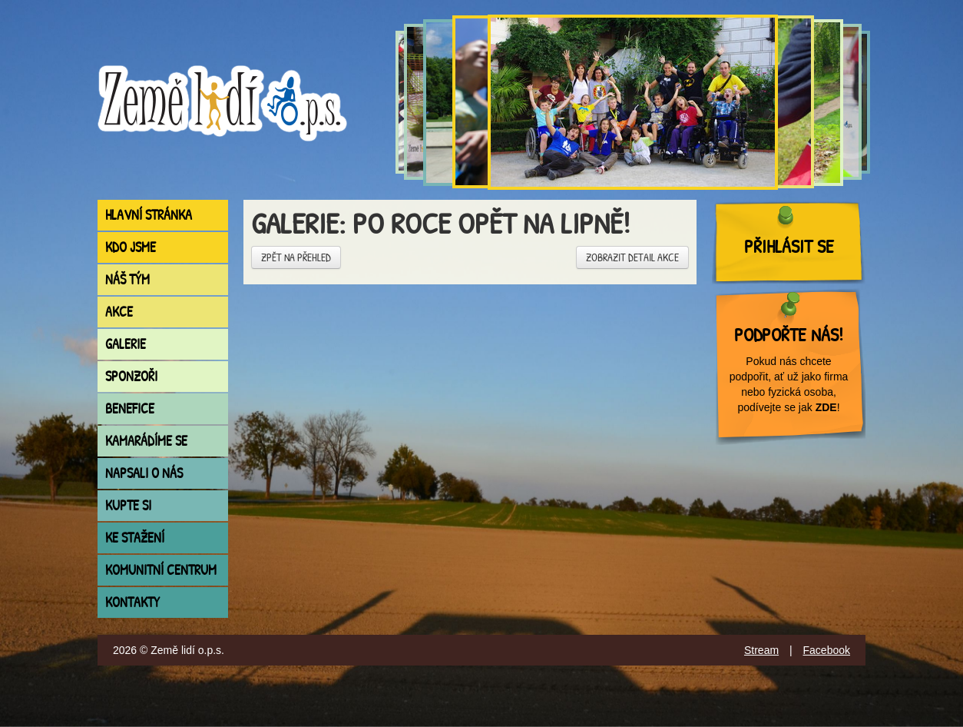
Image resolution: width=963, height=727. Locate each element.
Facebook (826, 650)
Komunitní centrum (161, 569)
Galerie (125, 344)
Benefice (129, 408)
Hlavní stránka (148, 214)
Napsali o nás (144, 473)
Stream (761, 650)
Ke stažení (134, 537)
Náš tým (127, 279)
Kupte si (128, 505)
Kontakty (132, 602)
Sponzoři (131, 376)
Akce (119, 311)
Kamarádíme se (146, 440)
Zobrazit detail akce (632, 257)
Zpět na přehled (296, 257)
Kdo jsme (130, 247)
